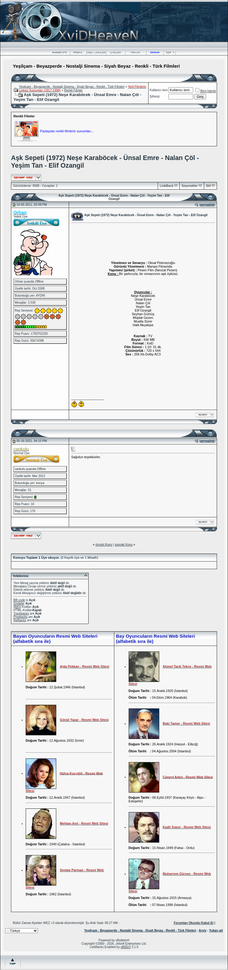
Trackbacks (21, 613)
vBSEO (126, 947)
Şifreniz (155, 96)
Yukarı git (216, 930)
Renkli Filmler (73, 90)
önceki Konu (103, 544)
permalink (207, 204)
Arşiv (202, 930)
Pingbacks (20, 617)
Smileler (18, 603)
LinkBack (166, 185)
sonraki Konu (123, 544)
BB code (19, 600)
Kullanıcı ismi (159, 90)
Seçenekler (190, 185)
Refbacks (19, 620)
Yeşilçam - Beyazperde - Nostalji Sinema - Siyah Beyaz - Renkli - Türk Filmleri (71, 86)
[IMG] (17, 606)
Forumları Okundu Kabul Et (193, 923)
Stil (208, 185)
